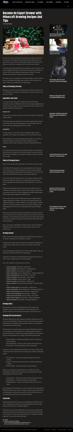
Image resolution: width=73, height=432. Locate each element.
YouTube (66, 2)
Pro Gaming (49, 2)
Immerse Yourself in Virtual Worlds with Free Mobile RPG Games (57, 190)
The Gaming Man (11, 429)
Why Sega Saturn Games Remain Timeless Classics (16, 424)
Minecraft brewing (14, 421)
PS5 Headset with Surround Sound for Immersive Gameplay (58, 81)
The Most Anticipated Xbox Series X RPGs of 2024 (56, 35)
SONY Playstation (17, 2)
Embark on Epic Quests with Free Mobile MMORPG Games (57, 97)
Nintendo (58, 2)
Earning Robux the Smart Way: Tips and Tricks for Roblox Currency (57, 208)
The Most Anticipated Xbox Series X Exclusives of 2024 (56, 171)
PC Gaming (40, 2)
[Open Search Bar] (68, 6)
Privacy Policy (47, 429)
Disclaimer (53, 429)
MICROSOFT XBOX (29, 2)
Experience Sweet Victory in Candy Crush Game (57, 53)
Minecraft (6, 421)
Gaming (6, 419)
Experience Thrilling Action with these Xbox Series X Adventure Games (58, 115)
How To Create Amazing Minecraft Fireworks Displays (17, 422)
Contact (70, 429)
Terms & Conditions (62, 429)
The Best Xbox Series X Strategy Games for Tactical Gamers (58, 155)
